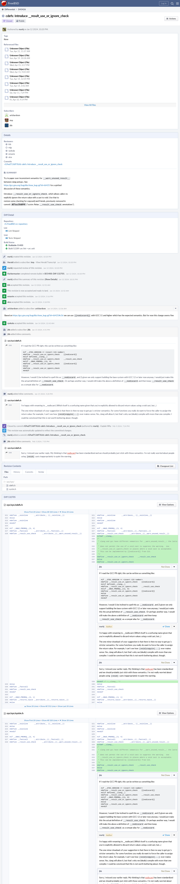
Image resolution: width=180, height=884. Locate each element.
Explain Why (106, 423)
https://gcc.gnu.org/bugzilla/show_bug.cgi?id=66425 (27, 185)
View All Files (90, 105)
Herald (10, 261)
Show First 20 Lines (32, 509)
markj (21, 29)
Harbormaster (13, 272)
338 (9, 344)
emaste (11, 154)
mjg (10, 147)
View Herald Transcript (46, 261)
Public (22, 20)
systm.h (12, 486)
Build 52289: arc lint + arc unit (21, 247)
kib (9, 144)
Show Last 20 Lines (65, 701)
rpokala (11, 150)
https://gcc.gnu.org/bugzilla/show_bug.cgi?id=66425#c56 (38, 314)
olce (10, 157)
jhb (11, 125)
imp (11, 120)
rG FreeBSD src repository (16, 223)
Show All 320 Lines (49, 509)
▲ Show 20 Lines (31, 701)
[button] (177, 3)
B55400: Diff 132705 (54, 272)
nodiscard (71, 450)
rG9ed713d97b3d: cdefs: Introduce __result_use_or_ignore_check (33, 164)
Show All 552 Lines (48, 701)
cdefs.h (12, 482)
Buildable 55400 (15, 244)
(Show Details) (51, 278)
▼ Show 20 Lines (66, 509)
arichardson (15, 115)
